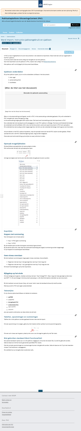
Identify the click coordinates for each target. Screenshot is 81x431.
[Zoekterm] (57, 24)
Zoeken (76, 25)
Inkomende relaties (44, 49)
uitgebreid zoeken (74, 28)
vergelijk (16, 43)
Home (5, 32)
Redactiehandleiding (50, 61)
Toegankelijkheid (6, 414)
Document (5, 49)
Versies (34, 49)
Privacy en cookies (7, 412)
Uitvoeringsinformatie (8, 427)
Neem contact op (6, 400)
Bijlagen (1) (13, 49)
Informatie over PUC (7, 424)
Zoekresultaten (11, 36)
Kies (20, 43)
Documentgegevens (24, 49)
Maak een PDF (69, 52)
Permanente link (76, 70)
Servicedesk (5, 402)
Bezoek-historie (72, 38)
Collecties (19, 32)
